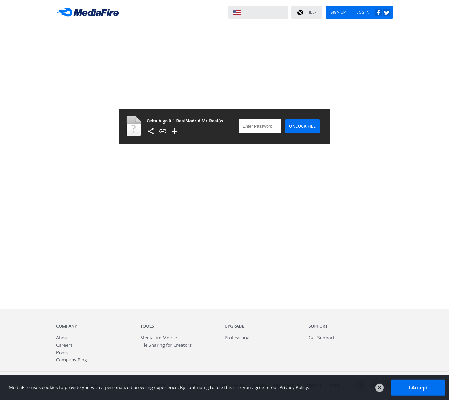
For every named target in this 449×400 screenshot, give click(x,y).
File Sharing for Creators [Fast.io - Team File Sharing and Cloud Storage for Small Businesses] (166, 345)
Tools (147, 326)
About (66, 337)
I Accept (418, 387)
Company (66, 326)
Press (62, 352)
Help (306, 12)
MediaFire (89, 12)
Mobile (158, 337)
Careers (64, 345)
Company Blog (71, 359)
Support (318, 326)
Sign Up (338, 12)
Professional (237, 337)
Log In (373, 12)
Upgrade (234, 326)
